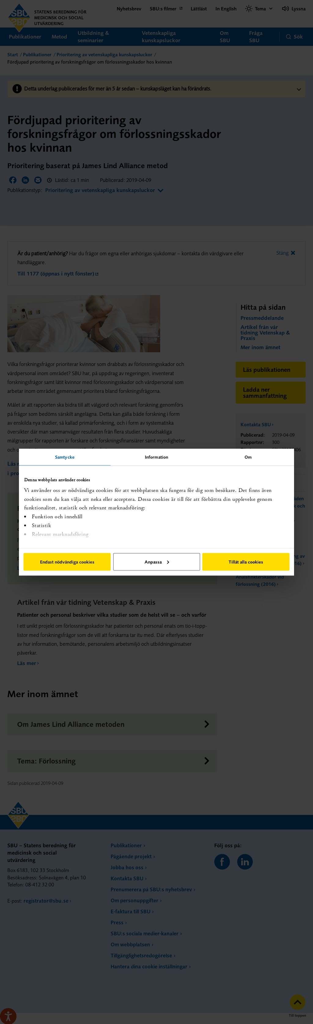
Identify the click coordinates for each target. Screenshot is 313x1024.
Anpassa (157, 561)
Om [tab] (248, 456)
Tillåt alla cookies (246, 561)
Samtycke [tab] (65, 456)
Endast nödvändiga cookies (67, 561)
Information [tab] (156, 456)
